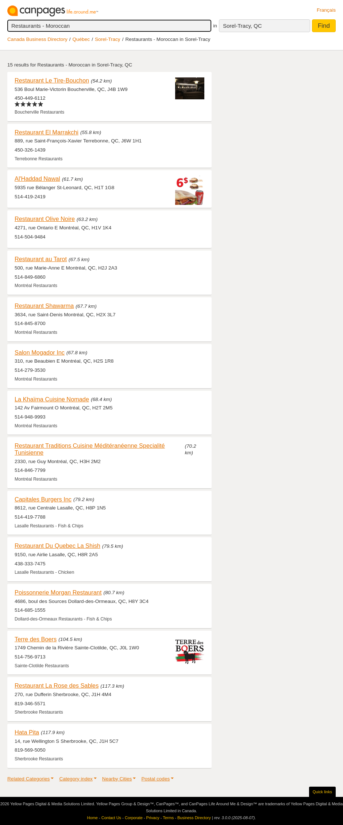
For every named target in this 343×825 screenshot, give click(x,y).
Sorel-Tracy (107, 39)
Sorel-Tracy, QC (242, 26)
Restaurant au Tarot (41, 259)
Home (92, 818)
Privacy (152, 818)
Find (324, 25)
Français (326, 10)
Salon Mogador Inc (40, 352)
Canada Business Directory (37, 39)
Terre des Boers (36, 639)
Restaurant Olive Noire (45, 218)
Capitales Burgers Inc (43, 499)
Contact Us (111, 818)
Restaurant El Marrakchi (46, 132)
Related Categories (28, 779)
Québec (81, 39)
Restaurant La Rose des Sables (57, 685)
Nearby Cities (117, 779)
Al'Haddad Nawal (37, 178)
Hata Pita (27, 732)
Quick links (322, 792)
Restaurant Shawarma (44, 305)
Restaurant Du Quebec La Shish (57, 545)
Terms (168, 818)
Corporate (134, 818)
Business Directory (194, 818)
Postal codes (155, 779)
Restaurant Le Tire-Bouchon (52, 80)
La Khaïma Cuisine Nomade (52, 399)
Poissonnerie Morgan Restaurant (58, 592)
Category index (75, 779)
